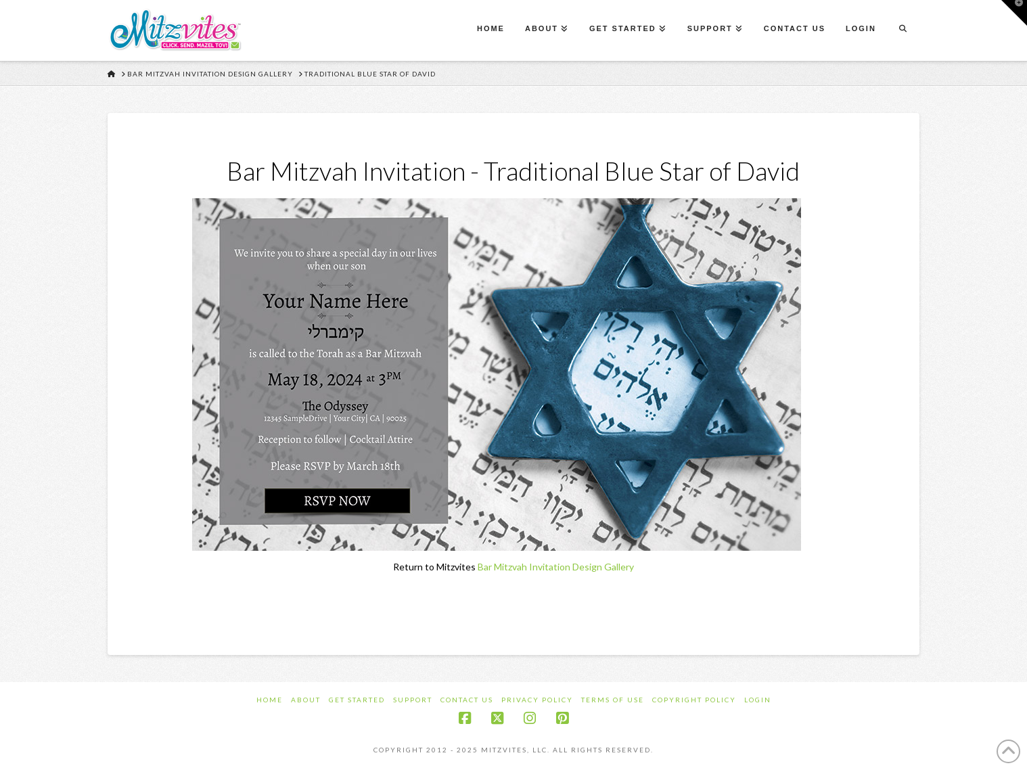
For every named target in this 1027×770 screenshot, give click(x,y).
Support (412, 700)
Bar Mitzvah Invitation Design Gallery (556, 566)
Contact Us (466, 700)
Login (757, 700)
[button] (1014, 13)
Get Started (357, 700)
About (306, 700)
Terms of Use (612, 700)
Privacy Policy (537, 700)
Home (269, 700)
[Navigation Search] (902, 30)
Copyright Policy (694, 700)
